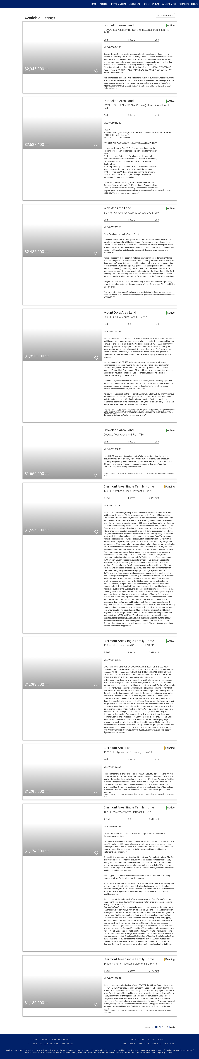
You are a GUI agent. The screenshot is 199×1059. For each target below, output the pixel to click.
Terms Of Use (138, 1039)
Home (93, 4)
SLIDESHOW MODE (165, 15)
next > (172, 1027)
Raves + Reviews (151, 4)
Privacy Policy (156, 1039)
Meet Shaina (134, 4)
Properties (104, 4)
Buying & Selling (118, 4)
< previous (149, 1027)
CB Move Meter (169, 4)
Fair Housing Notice (163, 1044)
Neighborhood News (188, 4)
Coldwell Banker (40, 1039)
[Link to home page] (3, 4)
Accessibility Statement (135, 1044)
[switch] (96, 69)
